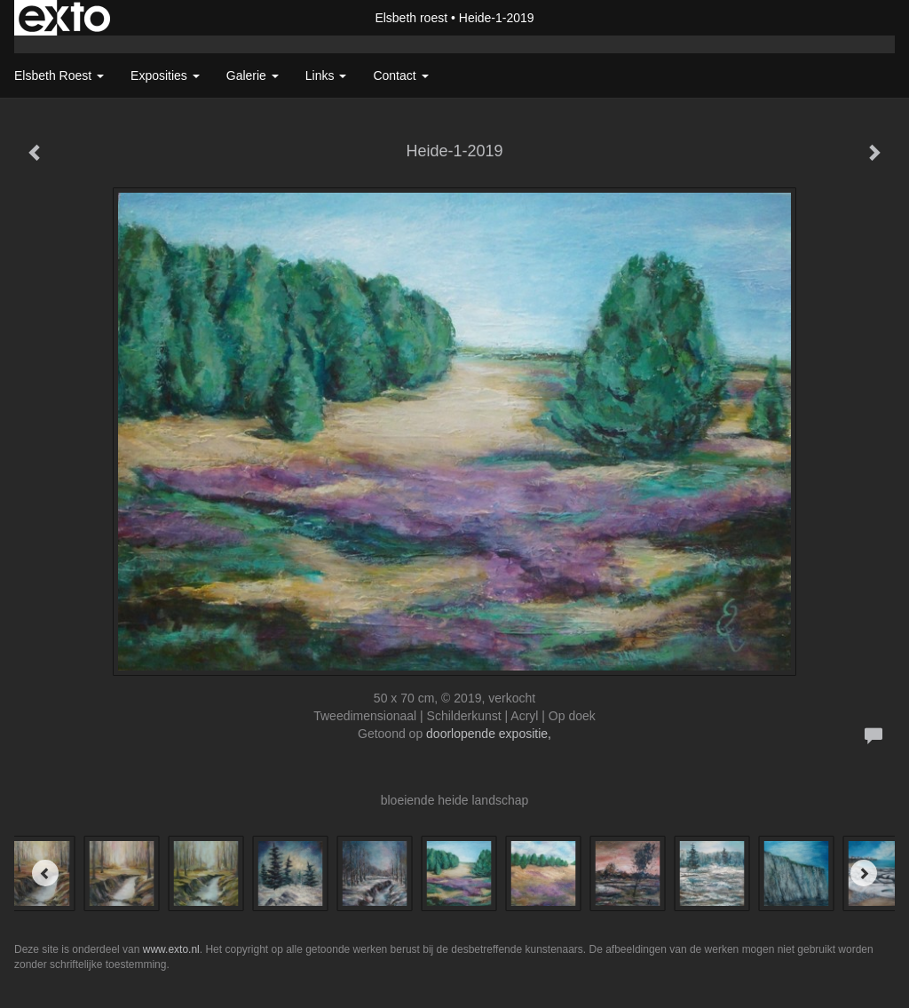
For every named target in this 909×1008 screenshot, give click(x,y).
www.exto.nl (171, 949)
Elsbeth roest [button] (59, 75)
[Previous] (45, 873)
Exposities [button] (165, 75)
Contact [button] (400, 75)
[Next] (863, 873)
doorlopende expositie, (488, 733)
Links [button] (326, 75)
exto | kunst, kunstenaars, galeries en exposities (64, 18)
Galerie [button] (252, 75)
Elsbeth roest (411, 18)
